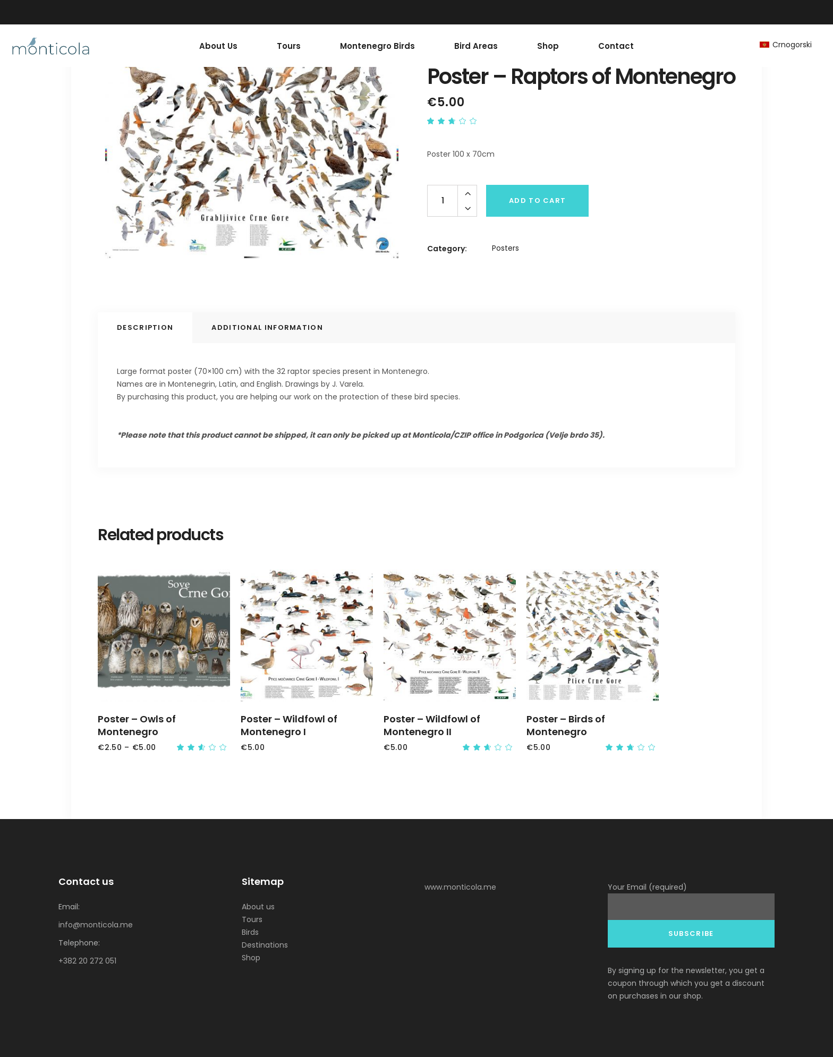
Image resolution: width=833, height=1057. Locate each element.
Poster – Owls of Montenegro (137, 725)
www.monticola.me (460, 887)
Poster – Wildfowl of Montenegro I (289, 725)
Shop (251, 957)
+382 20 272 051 (87, 961)
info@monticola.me (95, 924)
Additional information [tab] (267, 327)
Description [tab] (145, 327)
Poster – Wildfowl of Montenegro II (432, 725)
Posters (505, 248)
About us (258, 906)
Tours (252, 919)
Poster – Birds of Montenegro (565, 725)
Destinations (265, 945)
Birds (250, 932)
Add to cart (537, 200)
